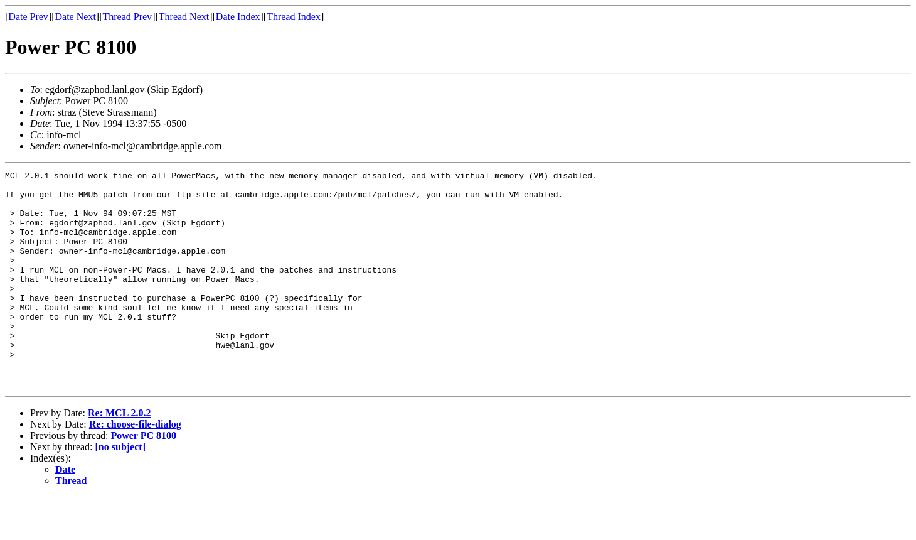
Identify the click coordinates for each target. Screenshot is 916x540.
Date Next (75, 16)
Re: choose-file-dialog (135, 467)
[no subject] (120, 490)
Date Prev (28, 16)
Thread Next (184, 16)
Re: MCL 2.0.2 (119, 456)
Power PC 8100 (143, 478)
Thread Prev (127, 16)
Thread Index (294, 16)
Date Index (238, 16)
